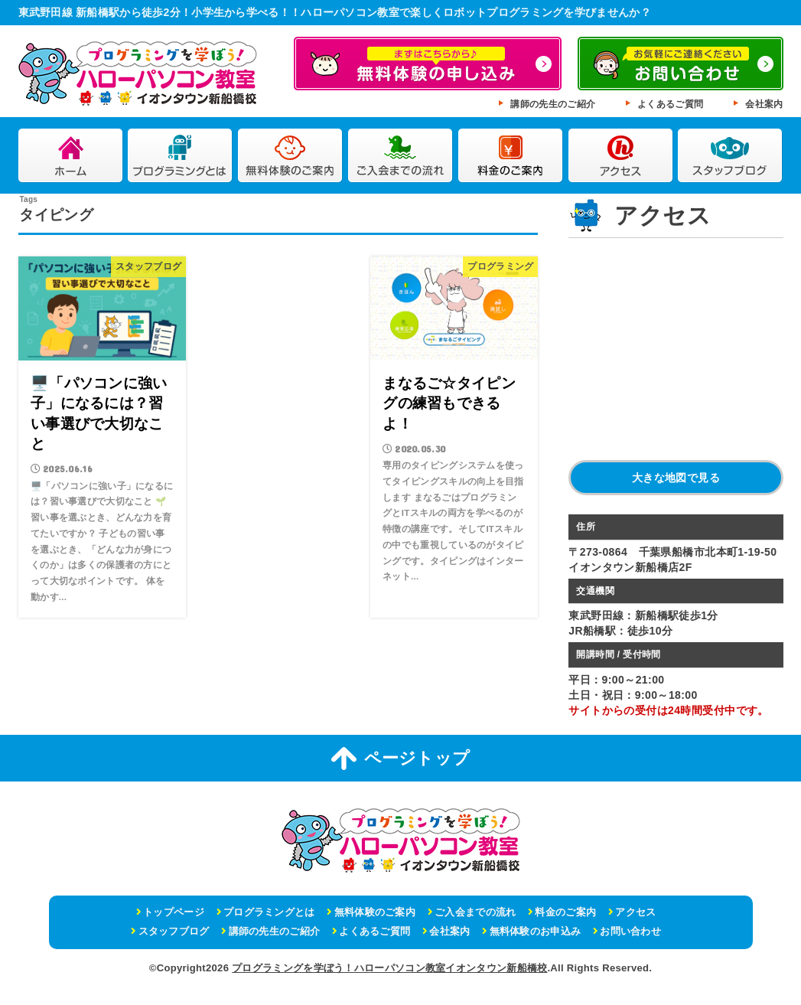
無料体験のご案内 (290, 156)
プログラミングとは (180, 156)
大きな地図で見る (676, 478)
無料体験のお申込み (535, 931)
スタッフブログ (730, 156)
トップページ (173, 912)
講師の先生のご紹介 (552, 104)
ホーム (70, 156)
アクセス (620, 156)
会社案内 (764, 104)
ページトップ (401, 758)
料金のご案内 (510, 156)
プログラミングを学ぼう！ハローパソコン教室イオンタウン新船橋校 (389, 968)
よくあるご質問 (670, 104)
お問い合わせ (630, 931)
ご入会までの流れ (400, 156)
